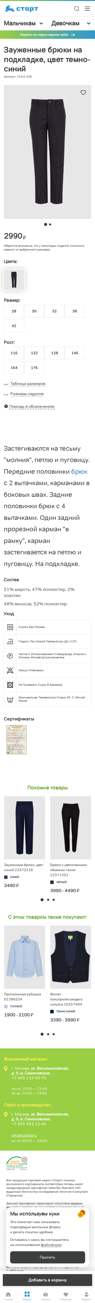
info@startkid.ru (24, 1135)
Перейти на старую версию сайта (44, 35)
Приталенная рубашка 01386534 (22, 996)
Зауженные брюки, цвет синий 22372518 (23, 867)
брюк (79, 471)
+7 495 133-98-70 (28, 1078)
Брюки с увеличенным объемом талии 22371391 (68, 869)
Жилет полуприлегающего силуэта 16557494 (66, 999)
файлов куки (51, 1244)
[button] (42, 900)
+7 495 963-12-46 (28, 1123)
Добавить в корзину (47, 1280)
